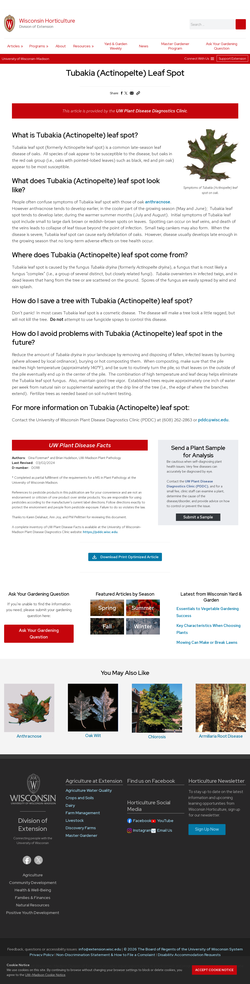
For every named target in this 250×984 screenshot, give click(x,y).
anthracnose (157, 202)
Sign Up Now (207, 829)
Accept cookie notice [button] (214, 970)
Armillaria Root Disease (221, 736)
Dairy (70, 805)
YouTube (165, 820)
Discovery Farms (81, 827)
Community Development (33, 882)
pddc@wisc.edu (213, 419)
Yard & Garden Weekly (115, 46)
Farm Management (83, 812)
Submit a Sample (198, 516)
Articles (13, 46)
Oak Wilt (93, 735)
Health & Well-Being (33, 890)
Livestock (75, 820)
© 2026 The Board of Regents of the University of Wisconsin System (183, 949)
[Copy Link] (138, 94)
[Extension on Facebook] (27, 863)
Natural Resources (32, 905)
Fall (107, 626)
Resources (82, 46)
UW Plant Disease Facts (80, 445)
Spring (107, 608)
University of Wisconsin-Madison (25, 59)
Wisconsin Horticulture (47, 20)
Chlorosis (157, 736)
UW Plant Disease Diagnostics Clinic (151, 111)
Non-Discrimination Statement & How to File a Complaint (105, 954)
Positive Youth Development (32, 912)
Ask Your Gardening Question (221, 46)
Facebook (142, 820)
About (61, 46)
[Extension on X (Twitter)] (38, 863)
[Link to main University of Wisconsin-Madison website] (33, 803)
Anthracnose (29, 736)
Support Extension (232, 58)
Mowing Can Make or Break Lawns (206, 642)
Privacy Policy (42, 954)
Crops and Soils (80, 797)
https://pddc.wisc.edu (100, 532)
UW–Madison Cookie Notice (45, 975)
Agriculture (33, 875)
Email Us (164, 830)
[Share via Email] (132, 94)
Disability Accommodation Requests (189, 954)
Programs (37, 46)
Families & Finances (32, 897)
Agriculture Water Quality (89, 790)
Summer (143, 608)
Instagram (142, 830)
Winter (143, 626)
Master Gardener (81, 835)
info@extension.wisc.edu (100, 949)
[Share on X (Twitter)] (126, 95)
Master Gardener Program (175, 46)
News (143, 46)
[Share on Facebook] (121, 94)
